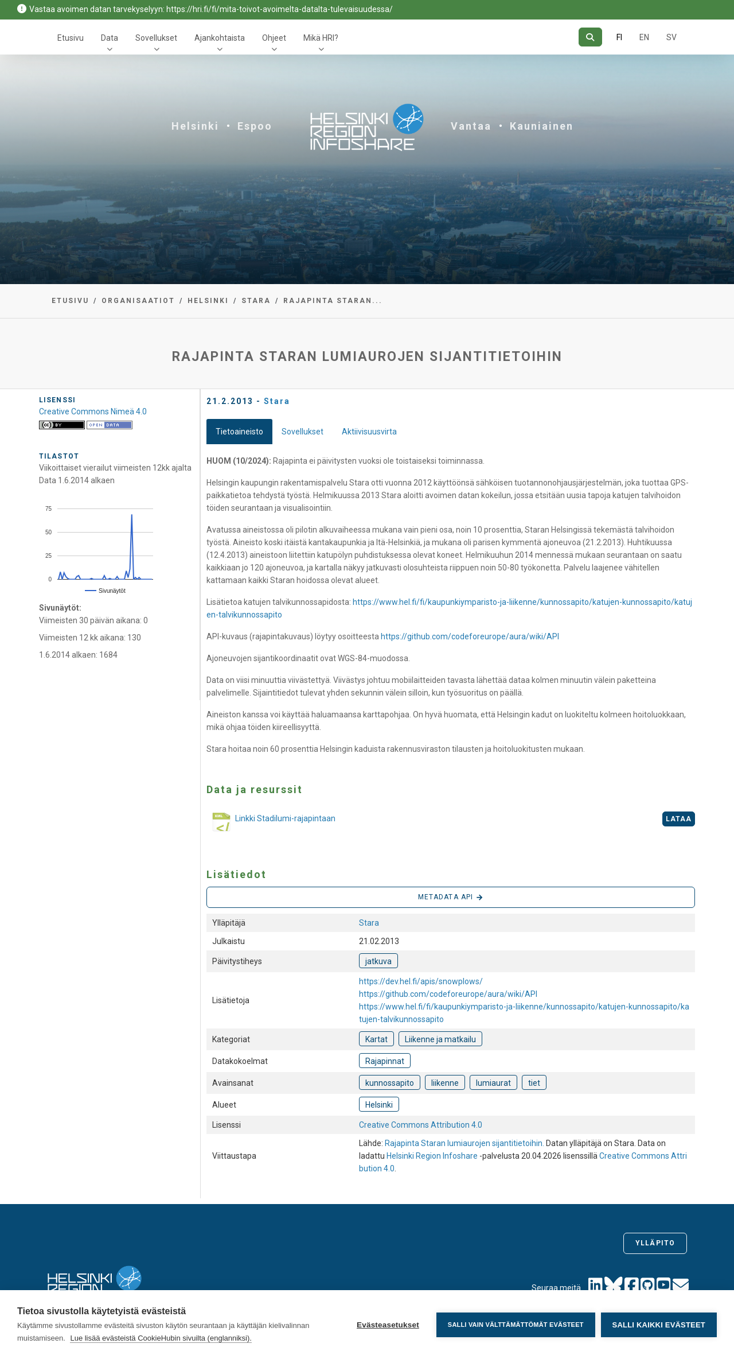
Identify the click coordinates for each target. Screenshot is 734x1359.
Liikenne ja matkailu (440, 1039)
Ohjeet (274, 37)
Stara (256, 301)
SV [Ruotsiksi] (671, 37)
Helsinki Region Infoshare (432, 1155)
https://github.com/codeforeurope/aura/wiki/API (470, 636)
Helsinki (195, 126)
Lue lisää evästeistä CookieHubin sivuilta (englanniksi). (161, 1338)
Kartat (376, 1039)
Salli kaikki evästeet (658, 1325)
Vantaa (471, 126)
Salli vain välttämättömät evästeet (516, 1324)
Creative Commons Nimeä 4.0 (93, 411)
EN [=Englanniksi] (644, 37)
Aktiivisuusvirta (369, 431)
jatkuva (378, 961)
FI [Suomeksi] (619, 37)
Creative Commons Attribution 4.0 (420, 1124)
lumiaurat (493, 1083)
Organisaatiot (138, 301)
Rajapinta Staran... (332, 301)
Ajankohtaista (219, 37)
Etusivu (70, 37)
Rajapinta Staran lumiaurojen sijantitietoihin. (465, 1143)
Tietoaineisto (239, 431)
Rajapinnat (384, 1061)
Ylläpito (655, 1243)
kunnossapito (389, 1083)
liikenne (445, 1083)
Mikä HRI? (320, 37)
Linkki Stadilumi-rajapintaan (270, 823)
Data (109, 37)
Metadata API (450, 897)
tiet (534, 1083)
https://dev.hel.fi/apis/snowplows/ (421, 981)
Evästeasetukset (388, 1325)
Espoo (254, 126)
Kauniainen (541, 126)
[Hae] (590, 37)
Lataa (679, 819)
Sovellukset (156, 37)
